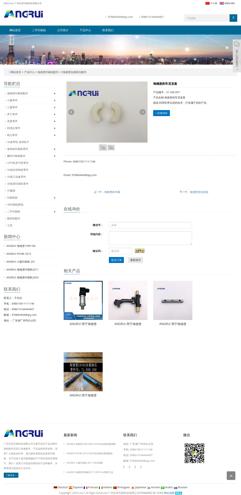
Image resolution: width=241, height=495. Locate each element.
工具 (9, 225)
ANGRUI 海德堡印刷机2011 (22, 269)
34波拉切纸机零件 (18, 170)
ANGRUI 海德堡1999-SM (20, 246)
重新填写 (135, 260)
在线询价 (161, 113)
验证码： (98, 251)
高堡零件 (12, 121)
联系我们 (108, 30)
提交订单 (116, 260)
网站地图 (169, 493)
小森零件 (12, 100)
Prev (71, 112)
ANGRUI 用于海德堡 (83, 324)
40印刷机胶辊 (15, 204)
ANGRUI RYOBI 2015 (18, 253)
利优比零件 (13, 128)
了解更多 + (11, 475)
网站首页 (15, 30)
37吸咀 (11, 190)
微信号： (98, 225)
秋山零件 (12, 135)
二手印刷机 (39, 30)
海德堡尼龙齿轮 (199, 192)
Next (143, 112)
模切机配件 (13, 218)
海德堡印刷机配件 (48, 72)
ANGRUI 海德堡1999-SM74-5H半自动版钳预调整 (91, 444)
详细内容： (96, 234)
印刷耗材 (12, 197)
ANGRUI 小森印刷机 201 (20, 261)
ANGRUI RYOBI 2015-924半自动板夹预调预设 (90, 453)
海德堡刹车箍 (112, 192)
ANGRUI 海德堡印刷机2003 (22, 277)
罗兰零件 (12, 114)
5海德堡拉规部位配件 (74, 72)
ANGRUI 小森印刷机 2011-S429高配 (85, 462)
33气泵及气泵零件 (18, 163)
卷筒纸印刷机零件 (17, 149)
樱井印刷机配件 (16, 156)
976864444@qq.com (120, 17)
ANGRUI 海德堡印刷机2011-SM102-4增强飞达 (90, 472)
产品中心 (85, 30)
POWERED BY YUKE (152, 493)
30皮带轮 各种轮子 (18, 142)
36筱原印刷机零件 (18, 183)
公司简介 (63, 30)
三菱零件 (12, 107)
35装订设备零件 (16, 176)
